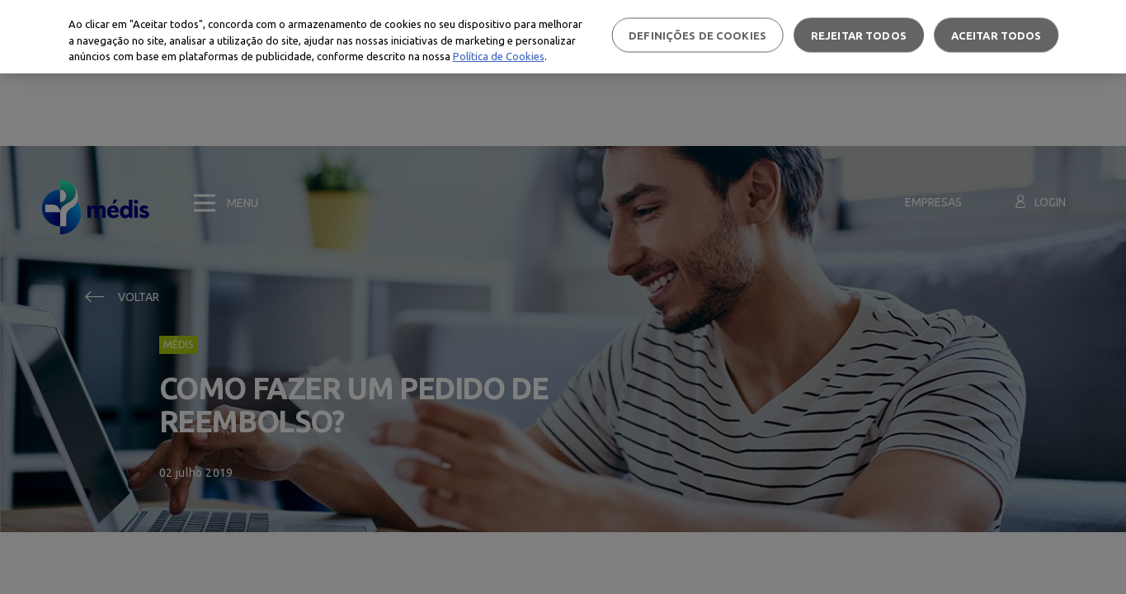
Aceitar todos (996, 34)
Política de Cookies (498, 56)
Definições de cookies (697, 34)
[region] (563, 36)
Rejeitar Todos (859, 34)
